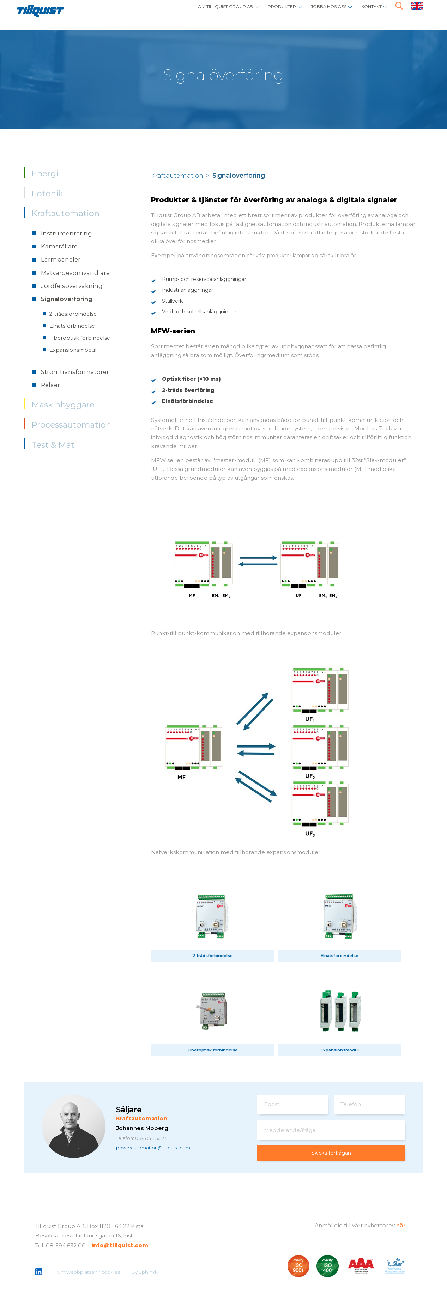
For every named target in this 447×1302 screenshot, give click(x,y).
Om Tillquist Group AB (188, 12)
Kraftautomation (65, 213)
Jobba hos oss (315, 12)
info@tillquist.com (119, 1246)
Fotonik (47, 193)
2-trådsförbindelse (73, 314)
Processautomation (71, 425)
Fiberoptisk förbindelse (79, 338)
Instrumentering (66, 233)
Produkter (258, 12)
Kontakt (367, 12)
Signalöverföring (66, 298)
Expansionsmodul (72, 350)
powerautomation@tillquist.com (160, 1149)
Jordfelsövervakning (72, 285)
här (401, 1226)
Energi (44, 173)
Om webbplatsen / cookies (89, 1273)
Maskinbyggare (63, 405)
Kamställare (59, 246)
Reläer (50, 384)
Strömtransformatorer (75, 371)
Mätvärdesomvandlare (75, 272)
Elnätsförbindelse (72, 326)
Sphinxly (149, 1273)
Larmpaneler (60, 259)
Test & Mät (52, 445)
